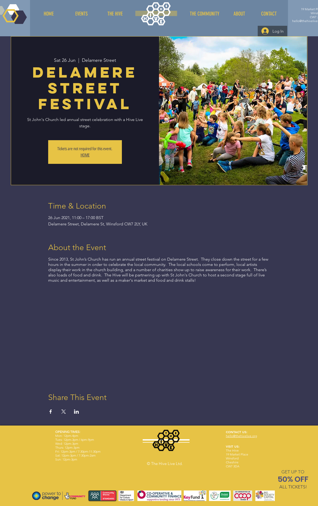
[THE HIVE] (115, 13)
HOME (85, 155)
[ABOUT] (239, 13)
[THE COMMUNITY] (204, 13)
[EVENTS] (81, 13)
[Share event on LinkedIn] (76, 411)
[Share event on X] (63, 411)
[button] (292, 471)
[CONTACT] (268, 13)
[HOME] (48, 13)
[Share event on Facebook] (50, 411)
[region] (293, 480)
